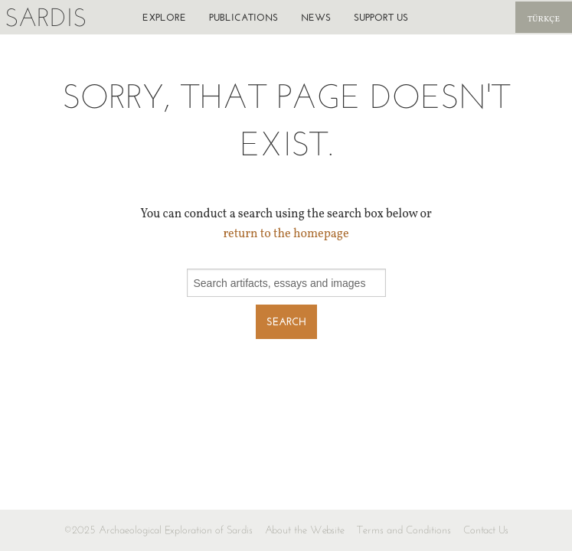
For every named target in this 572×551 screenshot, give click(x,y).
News (316, 17)
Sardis (46, 17)
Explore (164, 17)
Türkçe (544, 19)
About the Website (305, 529)
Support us (381, 17)
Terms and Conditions (404, 529)
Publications (243, 17)
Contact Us (485, 529)
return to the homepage (285, 234)
